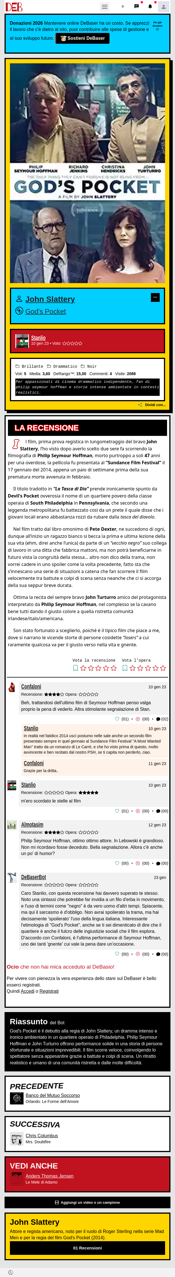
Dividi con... (152, 405)
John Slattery (50, 299)
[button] (122, 6)
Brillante (29, 366)
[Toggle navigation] (104, 6)
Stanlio (38, 338)
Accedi (27, 990)
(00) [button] (162, 811)
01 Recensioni (87, 1246)
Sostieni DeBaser (82, 38)
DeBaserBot (33, 876)
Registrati (49, 990)
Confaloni (31, 686)
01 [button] (125, 718)
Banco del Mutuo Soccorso (53, 1094)
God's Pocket (45, 311)
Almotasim (32, 824)
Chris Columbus (42, 1134)
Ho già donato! (158, 26)
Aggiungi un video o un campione (87, 1201)
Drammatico (62, 366)
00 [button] (146, 718)
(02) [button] (162, 719)
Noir (89, 366)
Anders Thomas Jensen (50, 1175)
